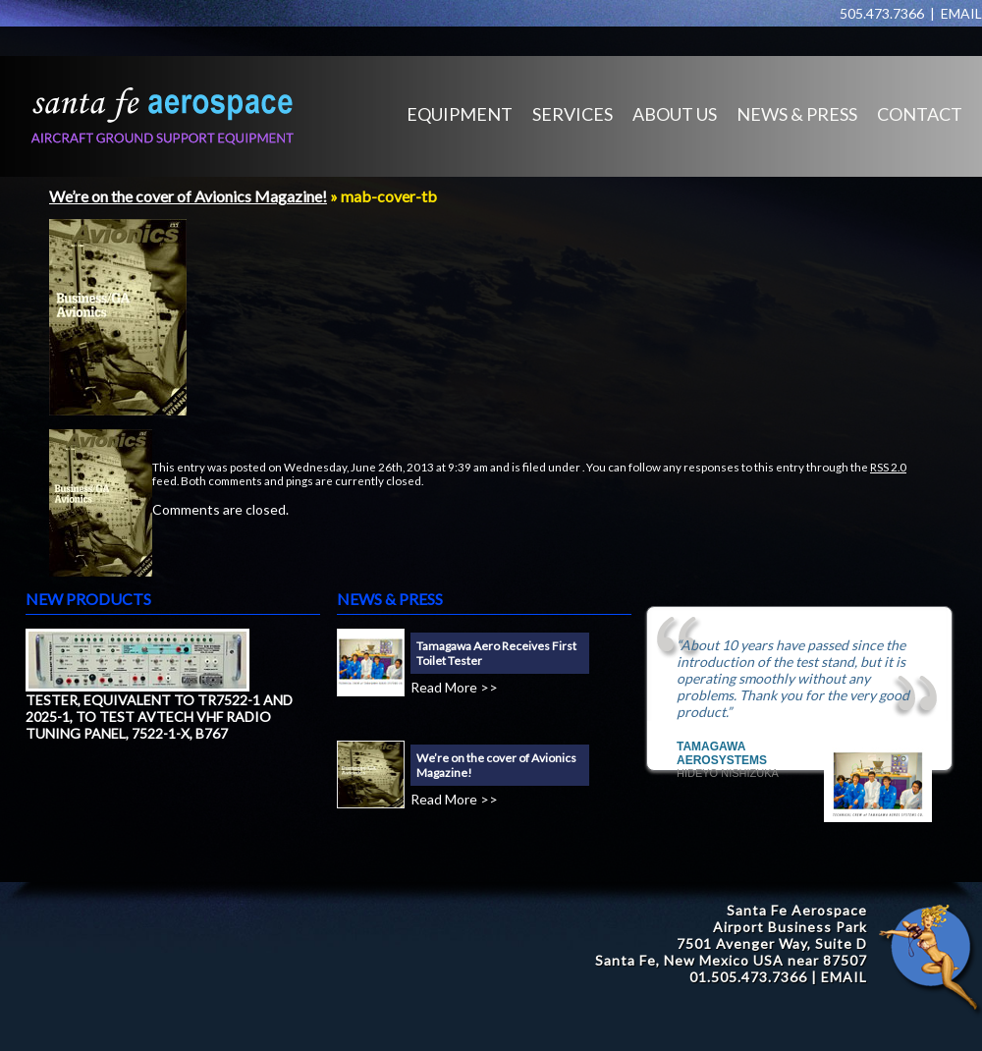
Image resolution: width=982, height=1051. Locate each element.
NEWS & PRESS (796, 114)
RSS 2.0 (888, 466)
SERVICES (572, 114)
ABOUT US (674, 114)
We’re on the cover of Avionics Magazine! (188, 196)
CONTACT (919, 114)
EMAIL (961, 13)
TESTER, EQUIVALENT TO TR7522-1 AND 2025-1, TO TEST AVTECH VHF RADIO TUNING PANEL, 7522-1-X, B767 (159, 716)
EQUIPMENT (460, 114)
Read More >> (454, 687)
